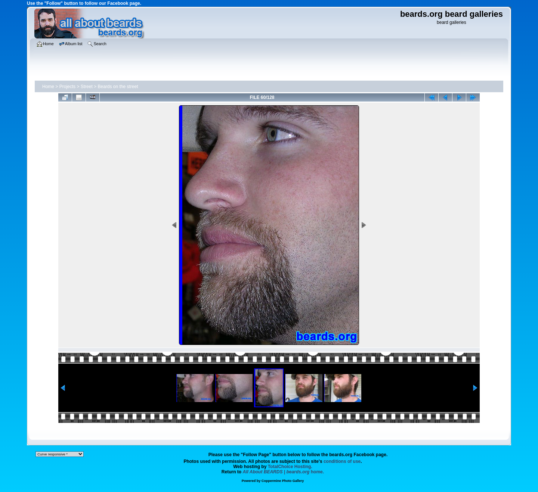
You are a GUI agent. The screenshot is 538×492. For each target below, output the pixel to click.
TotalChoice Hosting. (290, 466)
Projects (67, 86)
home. (283, 471)
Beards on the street (118, 86)
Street (87, 86)
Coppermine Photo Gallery (283, 481)
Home (48, 86)
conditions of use (342, 461)
